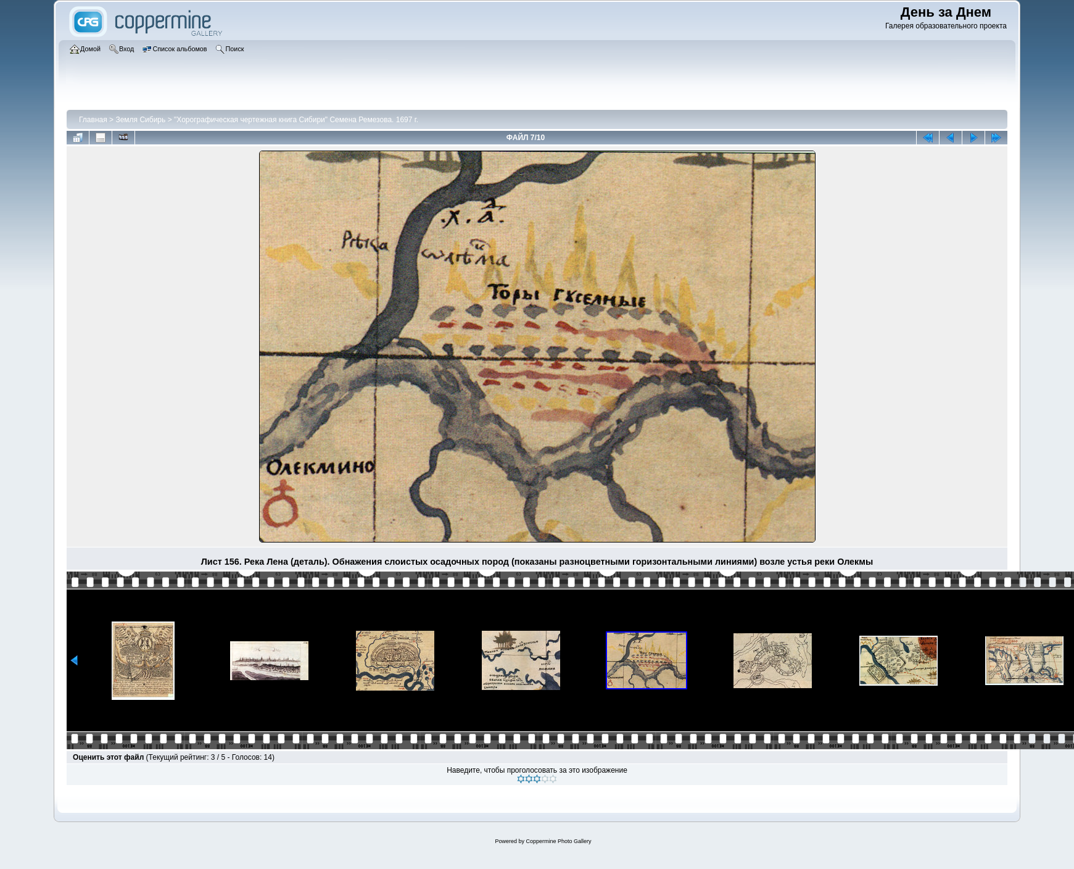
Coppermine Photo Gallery (558, 841)
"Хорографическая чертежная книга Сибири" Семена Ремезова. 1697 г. (296, 119)
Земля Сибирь (140, 119)
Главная (93, 119)
